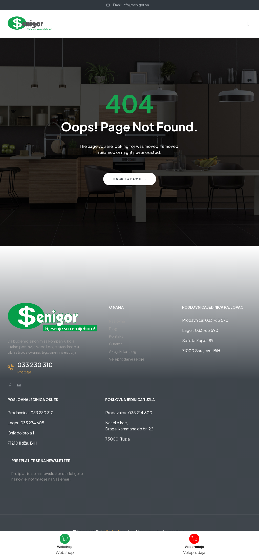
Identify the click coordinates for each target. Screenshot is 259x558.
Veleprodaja (194, 546)
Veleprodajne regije (126, 358)
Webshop (65, 546)
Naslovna (117, 320)
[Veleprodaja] (194, 539)
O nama (115, 343)
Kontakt (116, 336)
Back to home (129, 179)
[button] (248, 24)
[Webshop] (65, 539)
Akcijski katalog (122, 351)
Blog (113, 328)
